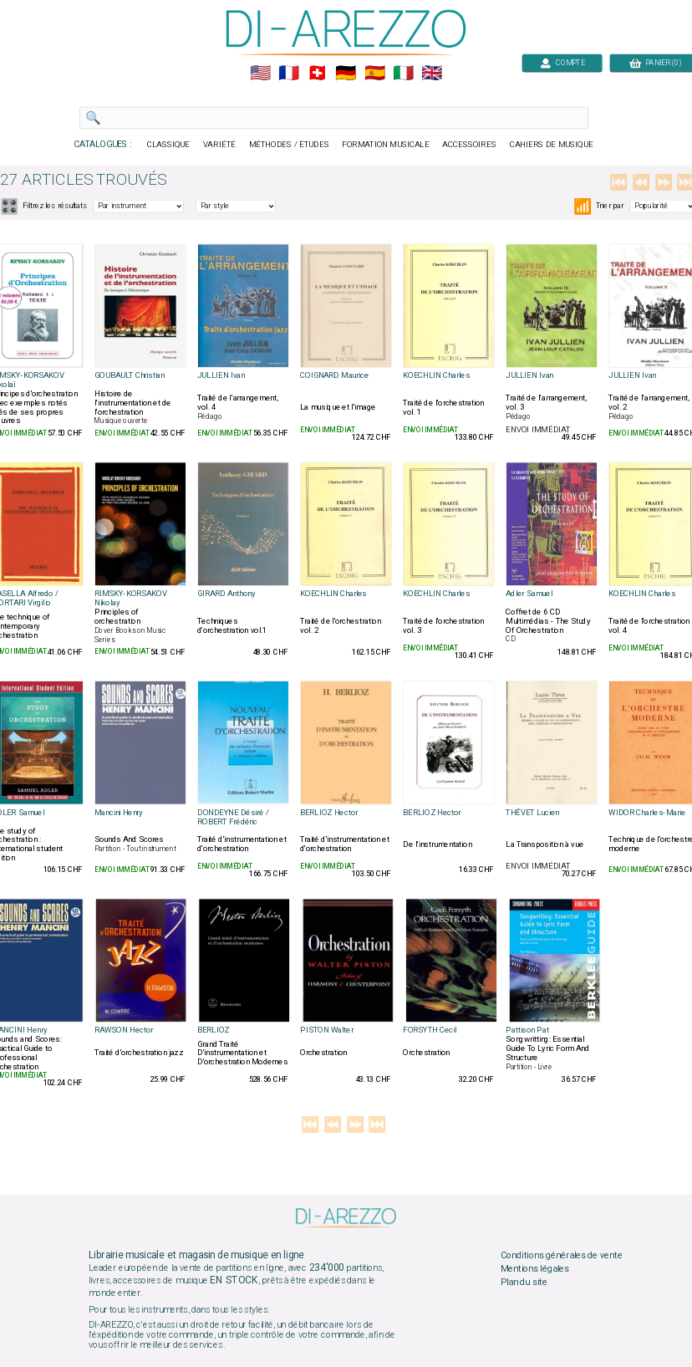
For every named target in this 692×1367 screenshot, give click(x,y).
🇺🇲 (260, 73)
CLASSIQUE (169, 144)
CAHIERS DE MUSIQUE (551, 144)
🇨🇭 (317, 73)
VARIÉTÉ (219, 144)
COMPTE (562, 62)
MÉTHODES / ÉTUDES (289, 144)
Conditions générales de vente (562, 1255)
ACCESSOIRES (469, 144)
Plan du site (524, 1281)
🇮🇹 (403, 73)
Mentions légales (535, 1268)
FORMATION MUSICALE (385, 144)
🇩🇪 (345, 73)
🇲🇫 (288, 73)
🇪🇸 (374, 73)
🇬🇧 (431, 73)
